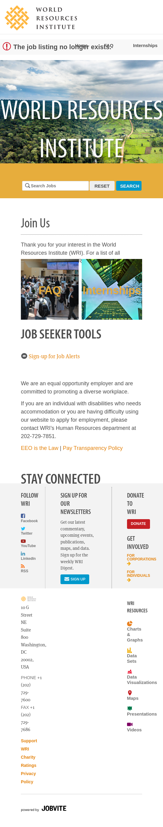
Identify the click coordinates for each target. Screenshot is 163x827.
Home (81, 45)
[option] (81, 111)
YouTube (25, 543)
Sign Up (74, 578)
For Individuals (134, 576)
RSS (24, 568)
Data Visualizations (134, 677)
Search (129, 186)
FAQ (108, 45)
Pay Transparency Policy (93, 448)
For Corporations (134, 560)
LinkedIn (25, 555)
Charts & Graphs (134, 631)
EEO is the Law (39, 448)
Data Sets (132, 656)
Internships (145, 45)
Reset (102, 186)
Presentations (134, 711)
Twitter (25, 531)
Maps (133, 695)
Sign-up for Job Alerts (50, 356)
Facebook (25, 518)
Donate (138, 524)
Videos (134, 727)
